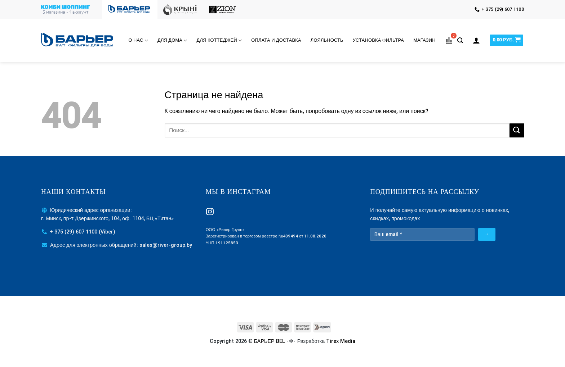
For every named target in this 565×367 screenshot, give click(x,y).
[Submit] (517, 130)
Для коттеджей (219, 40)
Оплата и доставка (276, 40)
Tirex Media (340, 341)
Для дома (172, 40)
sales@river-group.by (165, 245)
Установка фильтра (378, 40)
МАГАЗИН (424, 40)
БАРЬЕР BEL (269, 341)
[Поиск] (460, 40)
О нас (138, 40)
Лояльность (327, 40)
